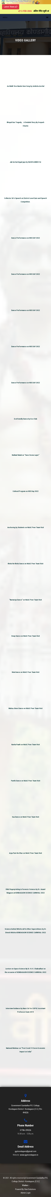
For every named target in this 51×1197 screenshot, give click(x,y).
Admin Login (25, 1193)
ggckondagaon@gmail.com (25, 1151)
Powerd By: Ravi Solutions (25, 1189)
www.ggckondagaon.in (29, 1155)
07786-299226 (25, 1130)
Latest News (10, 6)
